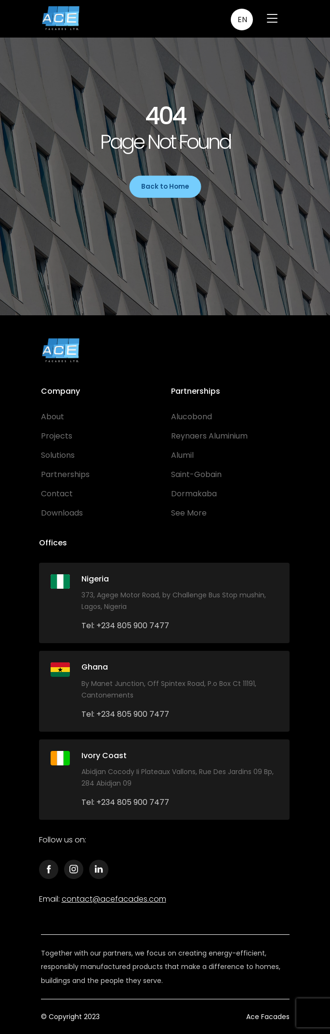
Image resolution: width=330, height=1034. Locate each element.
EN (242, 19)
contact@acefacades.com (114, 899)
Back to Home (165, 186)
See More (189, 512)
